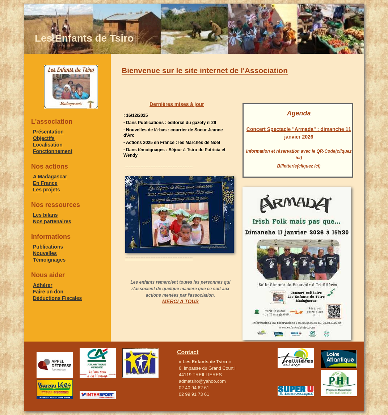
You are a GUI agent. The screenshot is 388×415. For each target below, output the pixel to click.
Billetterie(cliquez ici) (298, 166)
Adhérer (42, 285)
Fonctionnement (52, 151)
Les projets (46, 189)
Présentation (48, 132)
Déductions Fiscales (57, 298)
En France (45, 183)
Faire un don (48, 292)
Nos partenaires (52, 221)
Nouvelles (45, 253)
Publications (48, 247)
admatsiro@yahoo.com (202, 381)
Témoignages (49, 260)
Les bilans (45, 215)
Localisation (48, 145)
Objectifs (44, 138)
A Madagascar (50, 176)
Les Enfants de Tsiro (84, 38)
